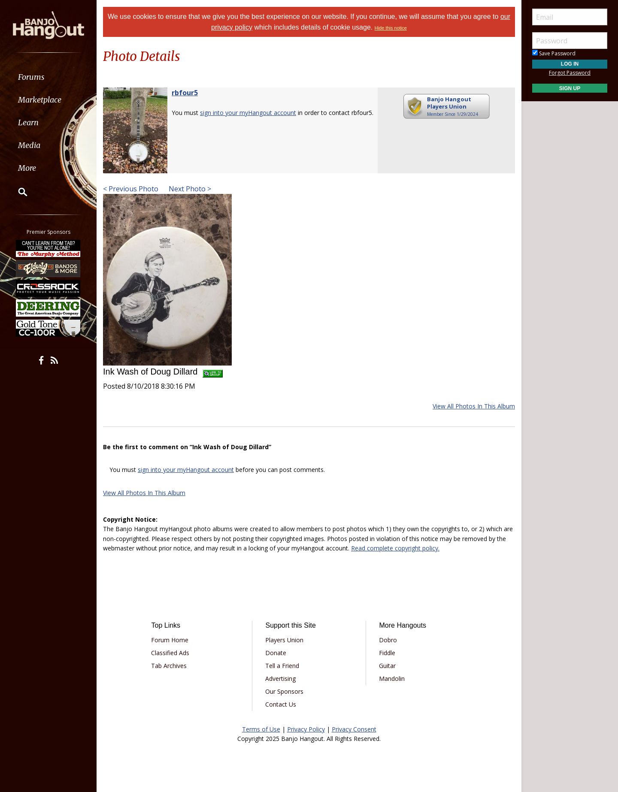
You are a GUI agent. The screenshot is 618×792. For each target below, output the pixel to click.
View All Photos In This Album (474, 406)
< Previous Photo (130, 188)
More (27, 168)
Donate (275, 653)
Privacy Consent (354, 729)
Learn (28, 122)
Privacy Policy (306, 729)
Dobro (388, 640)
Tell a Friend (282, 666)
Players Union (284, 640)
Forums (31, 77)
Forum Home (169, 640)
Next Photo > (189, 188)
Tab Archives (169, 666)
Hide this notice (391, 27)
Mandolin (392, 678)
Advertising (280, 678)
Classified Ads (170, 653)
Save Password (554, 53)
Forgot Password (570, 72)
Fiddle (387, 653)
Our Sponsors (284, 691)
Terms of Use (261, 729)
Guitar (387, 666)
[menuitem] (48, 77)
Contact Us (280, 704)
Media (29, 145)
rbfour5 (185, 92)
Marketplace (39, 100)
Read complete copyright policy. (395, 548)
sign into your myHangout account (248, 113)
